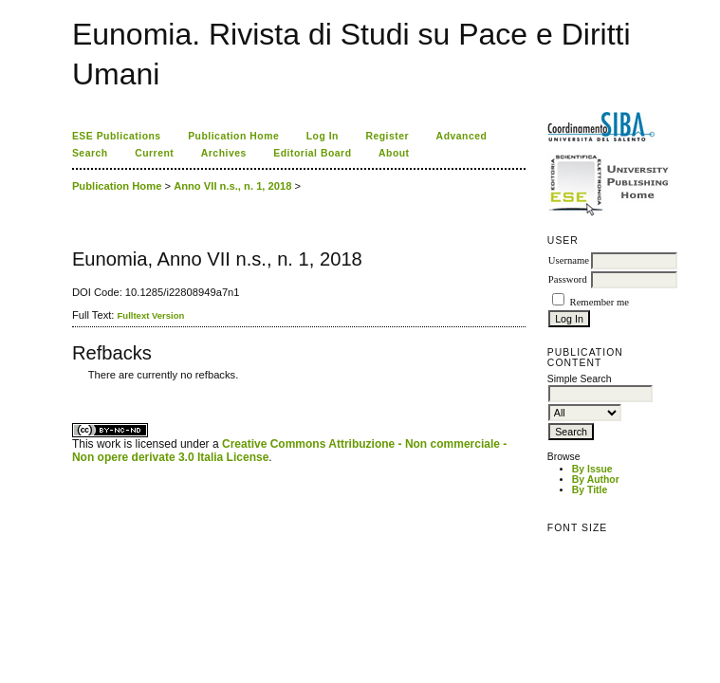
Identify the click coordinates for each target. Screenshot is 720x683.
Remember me (599, 302)
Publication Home (233, 136)
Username (568, 260)
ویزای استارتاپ (77, 389)
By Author (595, 479)
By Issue (592, 469)
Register (387, 136)
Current (154, 153)
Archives (224, 153)
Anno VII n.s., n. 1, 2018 (232, 186)
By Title (589, 490)
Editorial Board (312, 153)
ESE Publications (116, 136)
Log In (322, 136)
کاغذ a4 (73, 389)
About (394, 153)
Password (567, 279)
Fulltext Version (151, 315)
